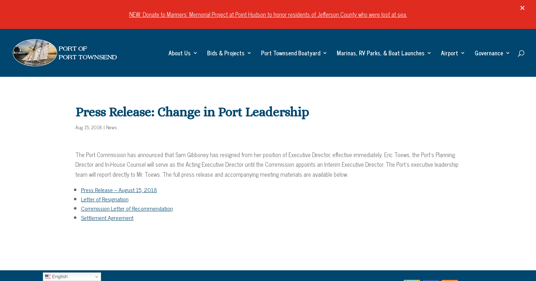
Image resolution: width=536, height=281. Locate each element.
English (56, 277)
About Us (180, 53)
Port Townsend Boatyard (290, 53)
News (111, 127)
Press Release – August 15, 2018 (119, 189)
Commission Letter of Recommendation (127, 208)
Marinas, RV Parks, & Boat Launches (381, 53)
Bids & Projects (226, 53)
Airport (449, 53)
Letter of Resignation (105, 199)
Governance (489, 53)
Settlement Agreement (107, 217)
